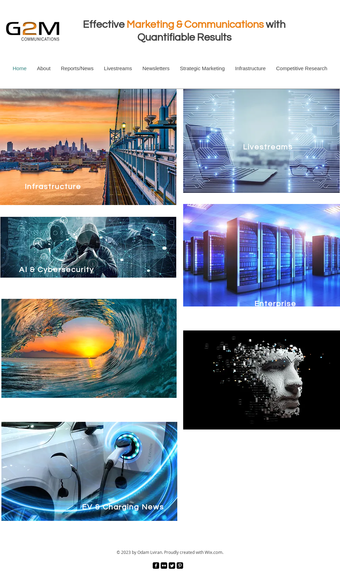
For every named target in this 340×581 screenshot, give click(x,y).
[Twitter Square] (172, 565)
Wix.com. (214, 552)
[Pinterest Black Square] (180, 565)
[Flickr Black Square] (164, 565)
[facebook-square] (156, 565)
